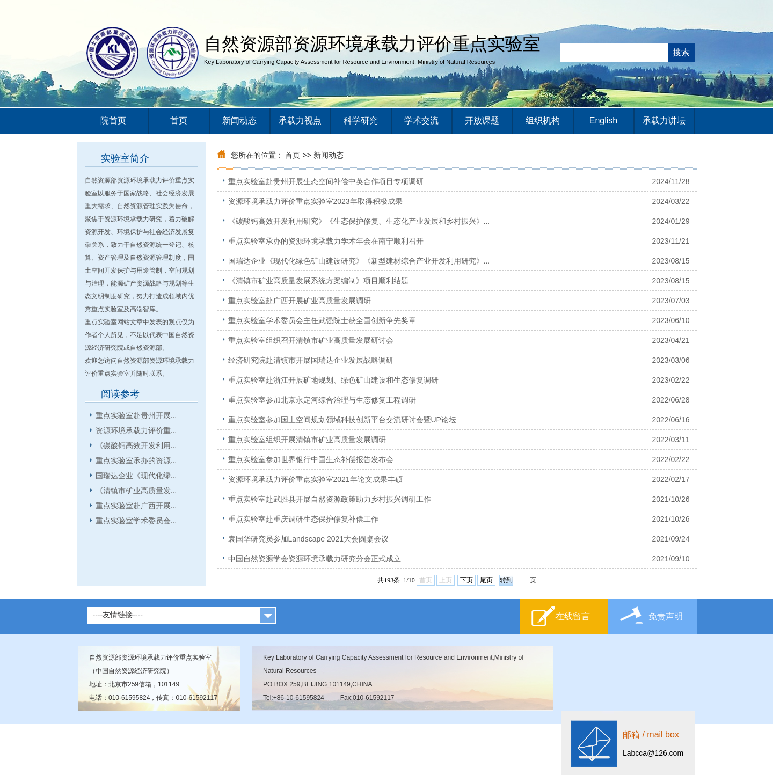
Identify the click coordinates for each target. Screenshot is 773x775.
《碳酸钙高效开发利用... (136, 445)
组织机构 (543, 120)
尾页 (486, 580)
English (603, 120)
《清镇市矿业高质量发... (136, 490)
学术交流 (421, 120)
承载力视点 (300, 120)
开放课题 (482, 120)
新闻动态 (239, 120)
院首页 (113, 120)
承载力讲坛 (664, 120)
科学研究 (361, 120)
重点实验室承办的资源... (136, 460)
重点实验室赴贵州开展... (136, 415)
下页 (466, 580)
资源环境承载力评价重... (136, 430)
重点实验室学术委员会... (136, 520)
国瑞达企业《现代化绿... (136, 475)
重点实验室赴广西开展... (136, 505)
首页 (178, 120)
